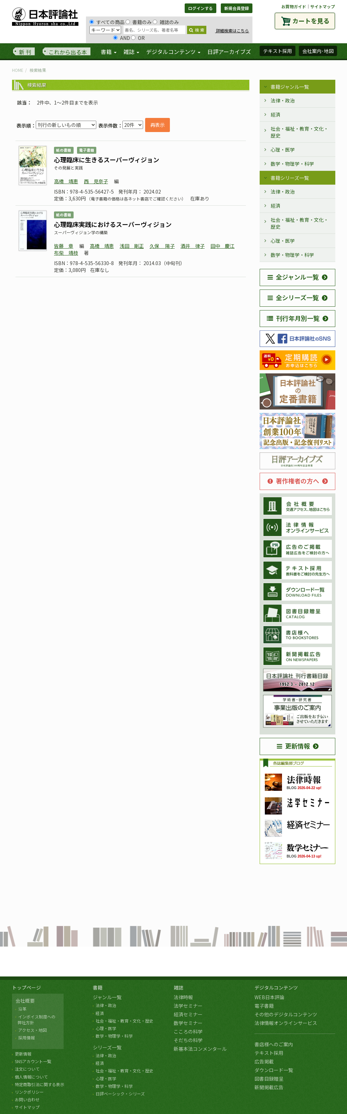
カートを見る (310, 20)
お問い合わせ (27, 1099)
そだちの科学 (188, 1040)
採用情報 (26, 1037)
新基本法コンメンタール (200, 1048)
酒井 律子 (193, 245)
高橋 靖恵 (66, 181)
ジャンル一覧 (107, 997)
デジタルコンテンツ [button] (173, 51)
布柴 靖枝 (66, 252)
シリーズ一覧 (107, 1047)
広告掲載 (264, 1061)
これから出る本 (67, 52)
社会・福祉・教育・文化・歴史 (299, 132)
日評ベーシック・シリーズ (120, 1093)
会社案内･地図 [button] (318, 50)
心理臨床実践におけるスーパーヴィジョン (113, 224)
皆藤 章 (63, 245)
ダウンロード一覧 (273, 1070)
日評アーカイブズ (229, 51)
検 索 (196, 30)
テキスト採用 (268, 1052)
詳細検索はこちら (232, 30)
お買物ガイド (293, 6)
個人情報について (31, 1077)
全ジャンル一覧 (293, 276)
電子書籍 (264, 1005)
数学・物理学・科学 (292, 163)
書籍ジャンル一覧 (290, 86)
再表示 (157, 124)
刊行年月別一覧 (293, 318)
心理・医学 (283, 149)
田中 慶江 (222, 245)
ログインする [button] (200, 8)
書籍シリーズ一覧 (290, 177)
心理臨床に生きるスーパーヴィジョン (106, 159)
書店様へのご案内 (273, 1044)
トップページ (26, 987)
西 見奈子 (96, 181)
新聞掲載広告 (268, 1087)
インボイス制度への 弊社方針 (35, 1019)
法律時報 (183, 997)
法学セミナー (188, 1005)
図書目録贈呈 (268, 1078)
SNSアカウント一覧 (33, 1061)
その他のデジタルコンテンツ (285, 1014)
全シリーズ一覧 (293, 297)
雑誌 (178, 987)
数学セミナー (188, 1022)
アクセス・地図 (32, 1030)
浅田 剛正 (132, 245)
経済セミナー (188, 1014)
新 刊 (25, 52)
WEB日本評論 (269, 997)
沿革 (22, 1009)
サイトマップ (322, 6)
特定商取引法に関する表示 (39, 1084)
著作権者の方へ (293, 480)
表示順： (26, 125)
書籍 (97, 987)
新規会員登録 (236, 8)
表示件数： (110, 125)
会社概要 (25, 1000)
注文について (27, 1069)
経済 (275, 114)
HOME (17, 70)
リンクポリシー (29, 1092)
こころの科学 (188, 1031)
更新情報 (293, 745)
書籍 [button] (109, 51)
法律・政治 (283, 100)
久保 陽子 (162, 245)
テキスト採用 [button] (277, 50)
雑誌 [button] (131, 51)
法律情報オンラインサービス (285, 1022)
